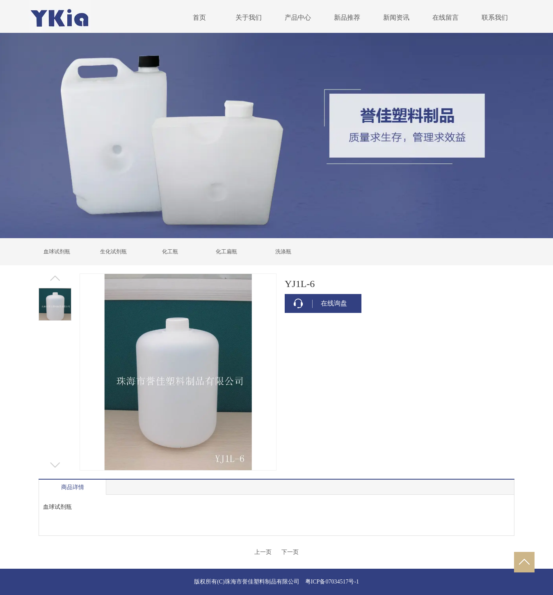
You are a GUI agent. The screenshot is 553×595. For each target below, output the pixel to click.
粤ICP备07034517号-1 (332, 582)
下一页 (290, 552)
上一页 (263, 552)
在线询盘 (334, 303)
